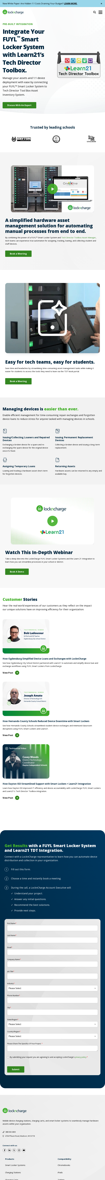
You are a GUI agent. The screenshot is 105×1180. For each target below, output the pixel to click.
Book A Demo (17, 571)
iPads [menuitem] (60, 1172)
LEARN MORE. (71, 3)
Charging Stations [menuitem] (13, 1172)
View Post (11, 673)
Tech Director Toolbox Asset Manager (78, 237)
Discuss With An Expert (19, 105)
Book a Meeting (18, 253)
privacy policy (80, 1057)
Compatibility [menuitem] (64, 1159)
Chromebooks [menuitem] (64, 1165)
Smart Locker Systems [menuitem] (15, 1165)
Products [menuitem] (9, 1159)
